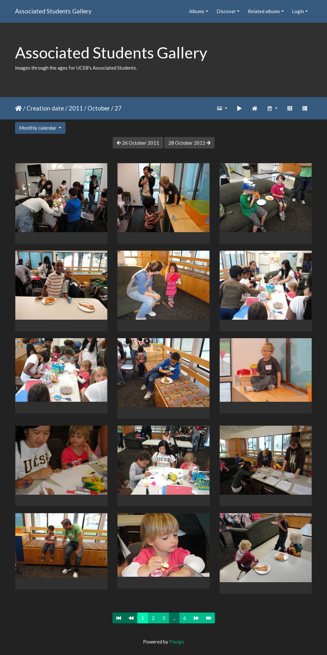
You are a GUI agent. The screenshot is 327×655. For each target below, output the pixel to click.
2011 (76, 108)
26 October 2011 (138, 143)
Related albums (264, 11)
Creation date (45, 108)
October (98, 108)
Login (298, 11)
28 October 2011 (189, 143)
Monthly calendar (38, 128)
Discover (226, 11)
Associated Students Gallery (53, 11)
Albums (196, 11)
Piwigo (176, 641)
